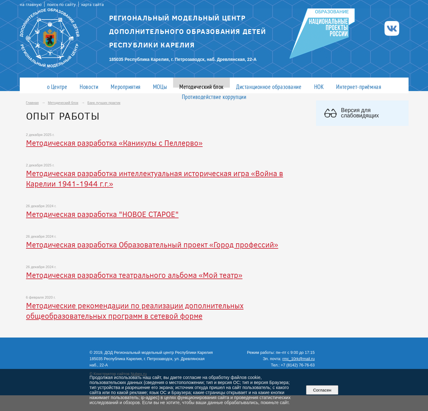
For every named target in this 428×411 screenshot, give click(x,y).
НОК (319, 86)
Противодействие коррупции (214, 96)
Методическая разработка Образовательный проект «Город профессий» (152, 244)
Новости (89, 86)
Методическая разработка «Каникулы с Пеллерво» (114, 143)
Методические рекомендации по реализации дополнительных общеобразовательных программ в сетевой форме (135, 310)
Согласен (322, 390)
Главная (32, 103)
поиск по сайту (61, 4)
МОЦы (160, 86)
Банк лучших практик (103, 103)
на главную (31, 4)
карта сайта (92, 4)
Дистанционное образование (269, 86)
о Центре (57, 86)
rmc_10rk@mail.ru (299, 359)
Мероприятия (125, 86)
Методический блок (201, 86)
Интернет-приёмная (358, 86)
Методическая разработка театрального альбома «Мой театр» (134, 275)
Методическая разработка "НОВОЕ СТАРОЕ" (102, 214)
